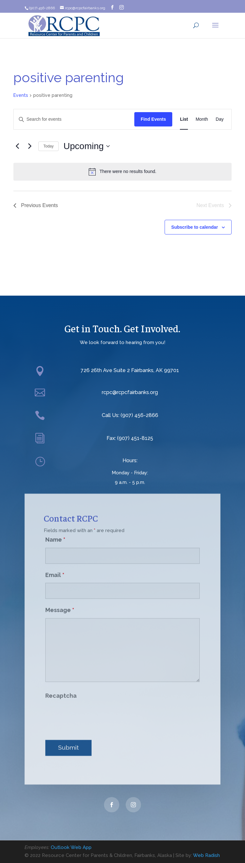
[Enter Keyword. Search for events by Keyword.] (74, 119)
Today (48, 146)
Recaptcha (61, 688)
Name (55, 532)
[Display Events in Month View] (202, 119)
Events (20, 95)
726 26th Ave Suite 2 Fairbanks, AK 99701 (130, 370)
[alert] (122, 172)
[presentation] (93, 708)
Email (54, 567)
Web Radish (206, 855)
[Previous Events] (17, 146)
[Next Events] (29, 146)
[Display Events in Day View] (220, 119)
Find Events (153, 119)
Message (59, 602)
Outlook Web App (71, 847)
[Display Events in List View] (184, 119)
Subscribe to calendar (194, 227)
